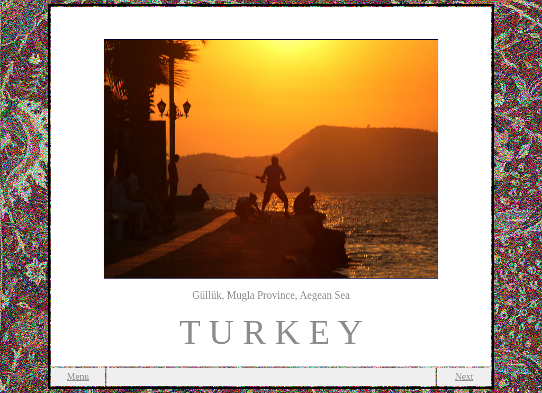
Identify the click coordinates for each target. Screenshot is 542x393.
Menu (78, 376)
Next (464, 376)
